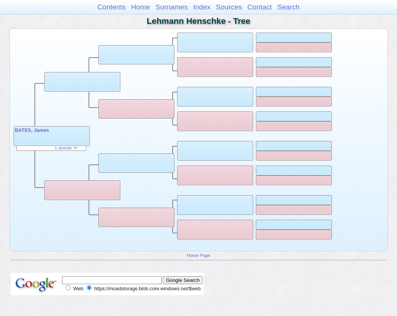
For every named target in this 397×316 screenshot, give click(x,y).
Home (140, 7)
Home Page (198, 255)
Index (201, 7)
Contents (111, 7)
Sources (229, 7)
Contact (260, 7)
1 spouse (65, 147)
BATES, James (32, 130)
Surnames (172, 7)
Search (288, 7)
